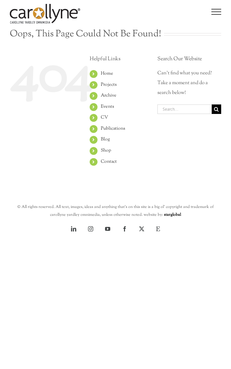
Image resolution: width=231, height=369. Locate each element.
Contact (109, 161)
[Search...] (184, 109)
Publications (113, 128)
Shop (106, 150)
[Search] (216, 109)
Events (107, 106)
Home (107, 73)
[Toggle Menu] (216, 12)
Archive (108, 95)
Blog (105, 139)
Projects (109, 85)
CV (104, 117)
